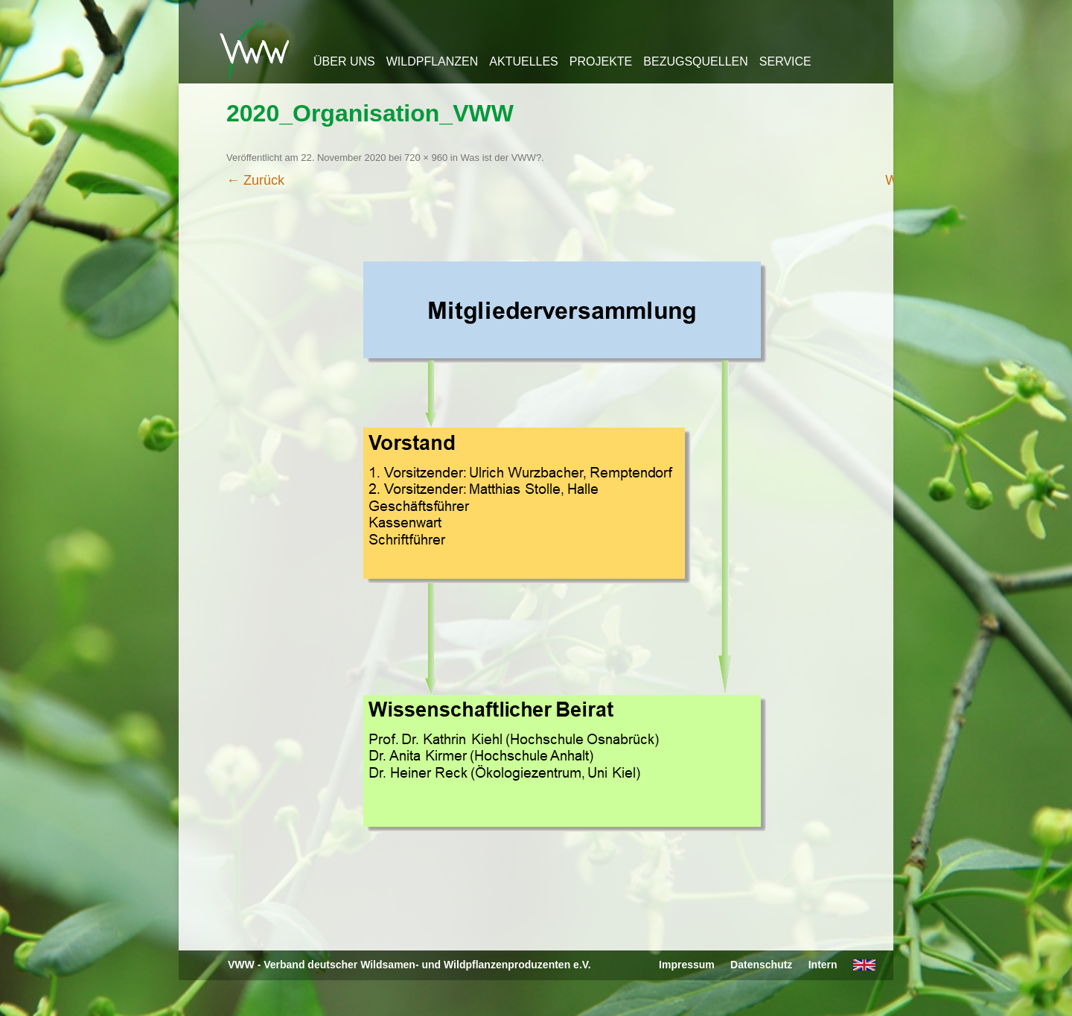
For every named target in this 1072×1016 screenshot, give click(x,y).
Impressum (687, 965)
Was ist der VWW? (501, 157)
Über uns (344, 61)
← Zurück (255, 180)
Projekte (601, 61)
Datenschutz (761, 965)
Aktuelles (523, 61)
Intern (823, 965)
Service (785, 61)
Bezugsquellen (695, 61)
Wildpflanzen (432, 61)
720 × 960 (425, 157)
